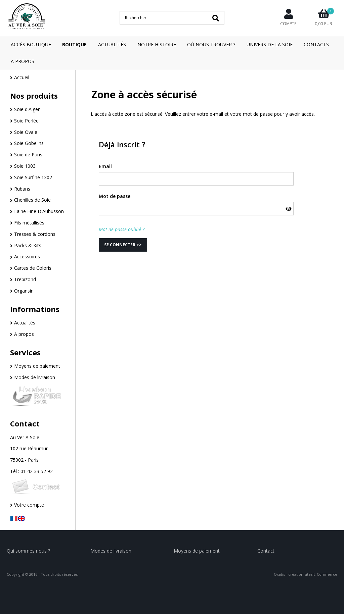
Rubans (22, 189)
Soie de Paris (28, 154)
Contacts (316, 44)
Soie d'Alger (27, 109)
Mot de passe (114, 196)
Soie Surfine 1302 (33, 177)
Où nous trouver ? (211, 44)
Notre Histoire (156, 44)
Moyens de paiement (37, 366)
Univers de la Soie (270, 44)
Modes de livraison (34, 377)
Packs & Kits (27, 245)
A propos (24, 334)
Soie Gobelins (29, 143)
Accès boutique (31, 44)
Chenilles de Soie (32, 200)
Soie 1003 (25, 166)
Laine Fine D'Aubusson (39, 211)
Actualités (112, 44)
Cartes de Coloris (32, 268)
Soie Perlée (26, 120)
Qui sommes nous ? (28, 551)
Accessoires (27, 256)
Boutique (74, 44)
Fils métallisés (29, 222)
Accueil (21, 77)
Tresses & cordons (34, 234)
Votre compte (29, 505)
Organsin (24, 291)
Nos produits (34, 96)
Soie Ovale (25, 132)
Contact (25, 423)
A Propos (22, 61)
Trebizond (25, 279)
